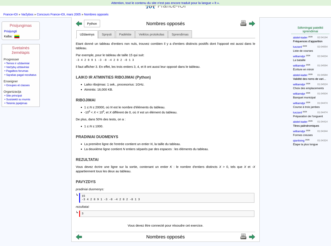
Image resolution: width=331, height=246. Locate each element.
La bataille (299, 60)
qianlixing (298, 140)
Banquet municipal (304, 97)
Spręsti (107, 34)
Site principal (14, 95)
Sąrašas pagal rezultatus (21, 74)
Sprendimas (180, 34)
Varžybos (27, 14)
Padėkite (125, 34)
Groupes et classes (18, 85)
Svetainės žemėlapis (21, 50)
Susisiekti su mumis (18, 99)
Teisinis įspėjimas (16, 103)
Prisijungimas (21, 25)
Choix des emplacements (308, 88)
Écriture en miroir (303, 69)
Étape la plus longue (305, 144)
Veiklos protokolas (151, 34)
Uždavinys (87, 34)
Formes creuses (303, 135)
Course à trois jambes (306, 107)
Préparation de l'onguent (308, 116)
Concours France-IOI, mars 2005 (59, 14)
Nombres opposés (96, 14)
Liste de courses (303, 50)
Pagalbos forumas (17, 70)
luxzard (297, 46)
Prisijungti (10, 31)
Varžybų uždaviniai (17, 67)
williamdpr (299, 56)
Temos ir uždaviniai (18, 63)
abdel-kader (300, 37)
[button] (92, 23)
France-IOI (10, 14)
